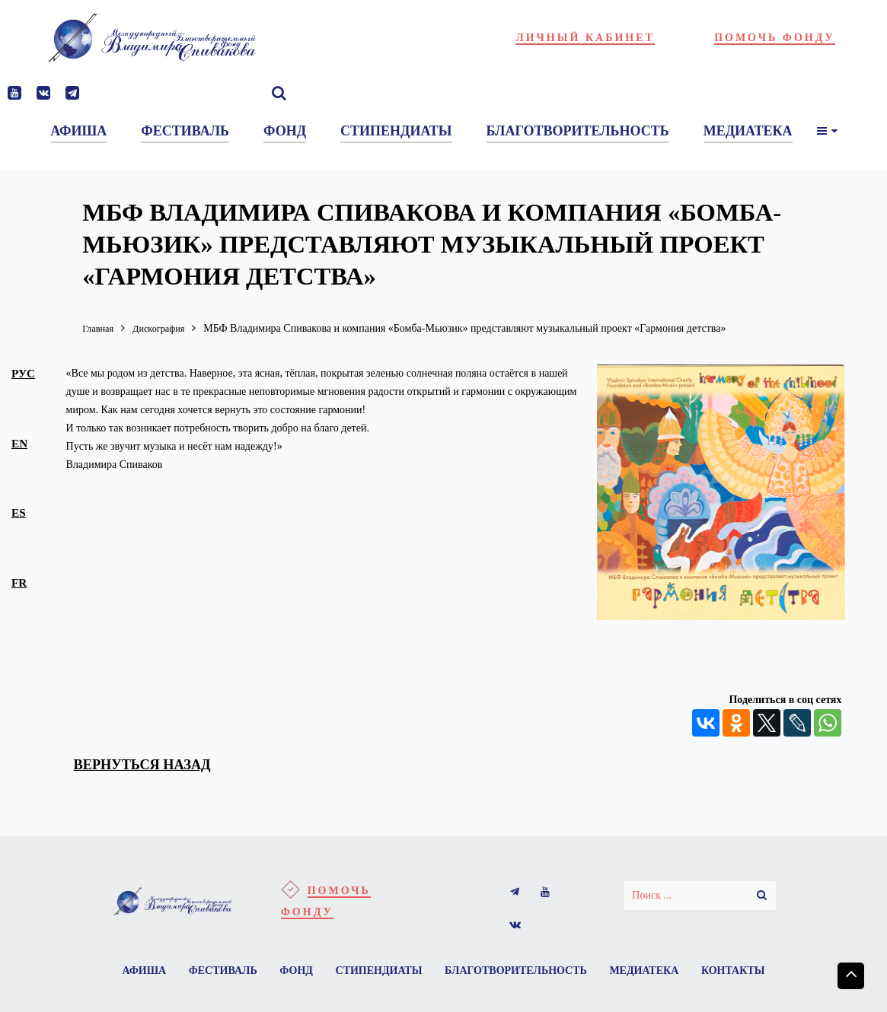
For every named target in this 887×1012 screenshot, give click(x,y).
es (19, 514)
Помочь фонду (774, 37)
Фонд (338, 973)
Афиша (180, 973)
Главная (100, 328)
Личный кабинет (585, 37)
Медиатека (694, 973)
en (20, 444)
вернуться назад (152, 765)
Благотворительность (564, 973)
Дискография (166, 328)
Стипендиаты (423, 973)
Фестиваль (261, 973)
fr (20, 585)
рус (25, 373)
